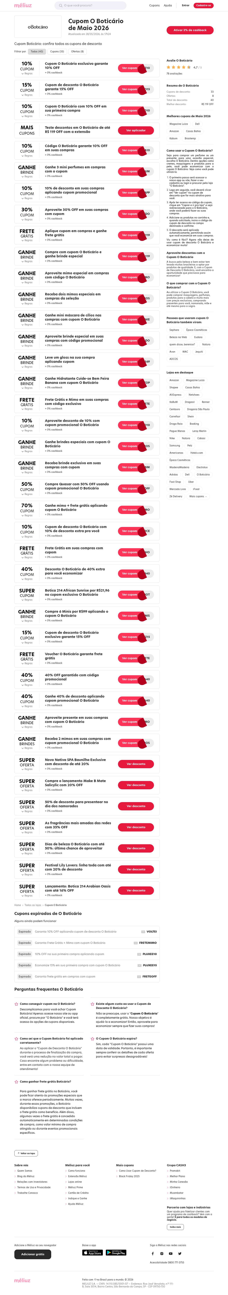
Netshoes (194, 394)
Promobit (175, 1171)
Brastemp (190, 138)
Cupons (154, 5)
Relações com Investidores (32, 1182)
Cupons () (57, 51)
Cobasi (201, 438)
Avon (172, 351)
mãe (206, 303)
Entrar (185, 5)
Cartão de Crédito (78, 1193)
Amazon (174, 131)
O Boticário (203, 474)
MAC (185, 351)
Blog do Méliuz (25, 1176)
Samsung (175, 445)
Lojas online (75, 1182)
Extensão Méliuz (77, 1176)
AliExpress (175, 394)
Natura (206, 344)
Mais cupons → (198, 496)
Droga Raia (176, 424)
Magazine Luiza (179, 124)
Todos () (37, 51)
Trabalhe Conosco (27, 1193)
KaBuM (174, 402)
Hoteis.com (196, 453)
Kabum (173, 138)
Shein (191, 416)
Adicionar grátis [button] (32, 1254)
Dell (197, 124)
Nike (172, 438)
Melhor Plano (177, 1176)
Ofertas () (77, 51)
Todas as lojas (33, 905)
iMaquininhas (178, 1198)
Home (17, 905)
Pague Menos (177, 431)
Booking (194, 424)
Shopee (174, 387)
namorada (197, 303)
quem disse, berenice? (182, 344)
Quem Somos (24, 1171)
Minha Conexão (179, 1182)
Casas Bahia (193, 131)
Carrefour (175, 416)
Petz (189, 445)
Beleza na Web (178, 337)
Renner (206, 402)
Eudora (198, 337)
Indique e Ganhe (77, 1198)
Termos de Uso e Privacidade (34, 1187)
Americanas (176, 453)
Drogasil (190, 402)
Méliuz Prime (75, 1187)
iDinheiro (175, 1187)
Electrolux (202, 467)
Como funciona (76, 1171)
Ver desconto (136, 764)
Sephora (174, 330)
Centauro (175, 409)
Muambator (176, 1193)
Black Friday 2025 (129, 1176)
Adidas (174, 474)
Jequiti (199, 351)
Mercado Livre (178, 489)
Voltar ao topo (26, 1153)
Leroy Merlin (199, 431)
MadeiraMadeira (179, 467)
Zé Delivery (176, 496)
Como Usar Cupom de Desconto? (137, 1171)
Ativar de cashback (190, 30)
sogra (191, 306)
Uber (191, 482)
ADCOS (174, 359)
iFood (196, 489)
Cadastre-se (203, 5)
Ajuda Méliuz (75, 1204)
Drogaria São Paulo (198, 409)
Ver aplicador (136, 130)
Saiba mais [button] (175, 1227)
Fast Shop (175, 482)
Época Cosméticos (196, 330)
